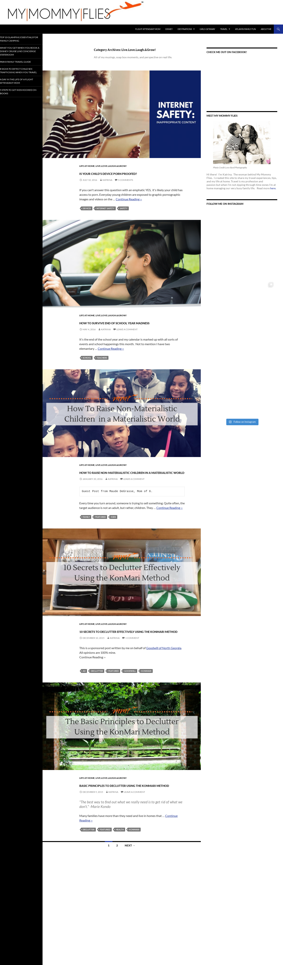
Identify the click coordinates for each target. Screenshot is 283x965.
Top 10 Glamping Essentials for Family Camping (21, 39)
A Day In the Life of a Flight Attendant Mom (20, 83)
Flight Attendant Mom (147, 29)
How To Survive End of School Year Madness (131, 332)
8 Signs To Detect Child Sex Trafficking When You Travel (20, 71)
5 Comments (125, 186)
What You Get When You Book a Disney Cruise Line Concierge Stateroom (20, 50)
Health (120, 878)
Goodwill (130, 712)
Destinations (185, 29)
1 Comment (132, 679)
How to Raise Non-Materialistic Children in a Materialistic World (125, 492)
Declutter (97, 712)
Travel (223, 29)
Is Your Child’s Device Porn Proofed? (124, 176)
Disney (169, 29)
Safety (123, 215)
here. (273, 188)
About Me (266, 29)
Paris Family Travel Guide (19, 61)
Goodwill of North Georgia (163, 689)
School (87, 371)
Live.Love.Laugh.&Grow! (111, 166)
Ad (84, 712)
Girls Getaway (207, 29)
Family (86, 544)
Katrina (107, 186)
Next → (130, 893)
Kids (113, 544)
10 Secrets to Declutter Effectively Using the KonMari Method (131, 665)
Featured (100, 544)
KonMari (146, 712)
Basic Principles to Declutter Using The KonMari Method (129, 829)
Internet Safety (105, 215)
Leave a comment (127, 343)
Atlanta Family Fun (245, 29)
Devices (87, 215)
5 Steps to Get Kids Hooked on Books (20, 94)
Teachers (102, 371)
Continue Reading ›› (129, 206)
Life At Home (87, 166)
